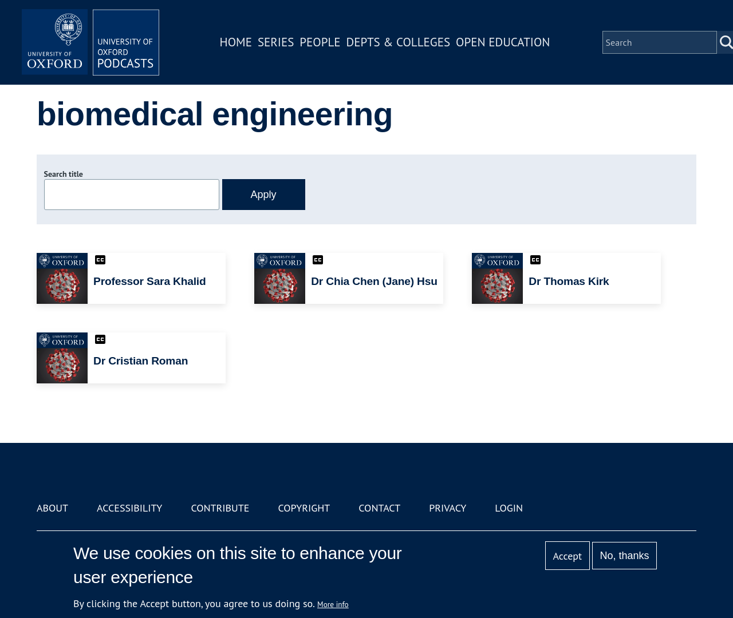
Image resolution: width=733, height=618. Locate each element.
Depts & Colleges (398, 42)
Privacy (447, 507)
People (319, 42)
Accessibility (129, 507)
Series (276, 42)
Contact (379, 507)
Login (509, 507)
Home (236, 42)
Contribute (220, 507)
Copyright (304, 507)
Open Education (503, 42)
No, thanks (624, 555)
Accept (567, 555)
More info (333, 604)
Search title (63, 174)
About (52, 507)
